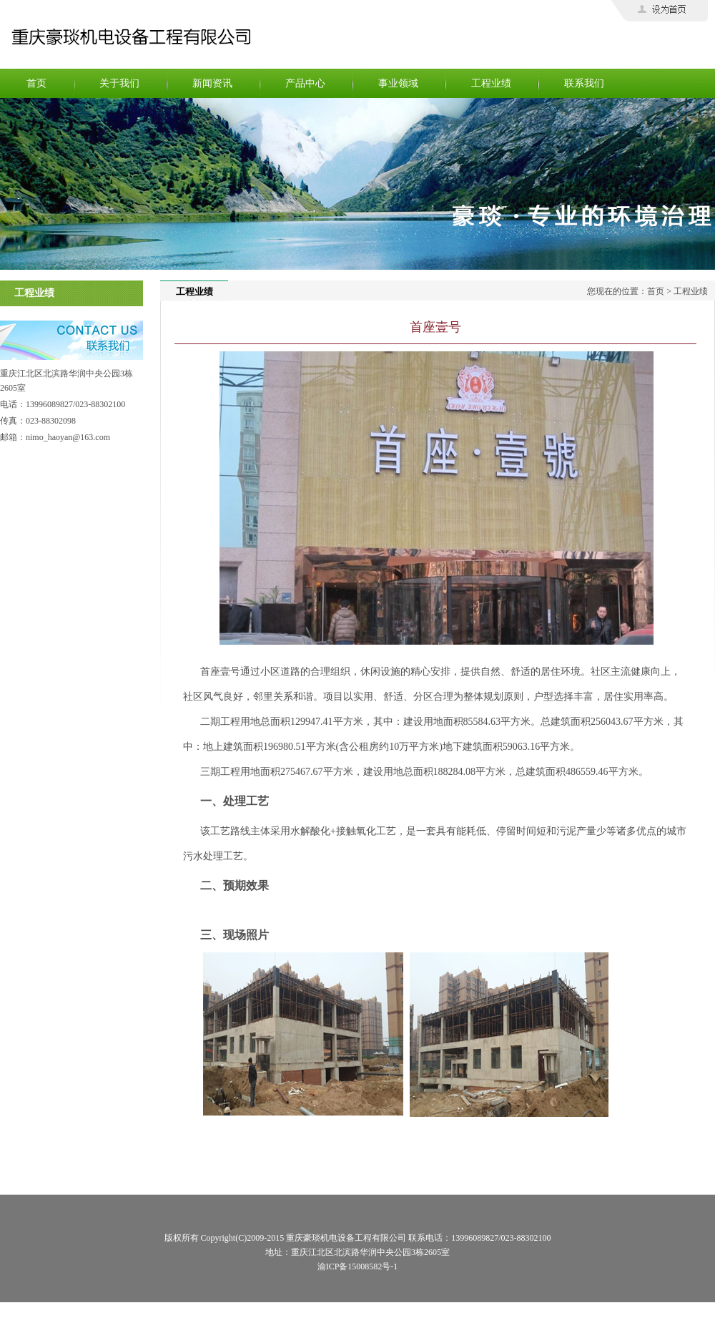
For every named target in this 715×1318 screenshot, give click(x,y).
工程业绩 (491, 83)
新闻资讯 (212, 83)
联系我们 (584, 83)
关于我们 (119, 83)
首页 (36, 83)
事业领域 (398, 83)
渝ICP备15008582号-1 (357, 1266)
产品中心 (305, 83)
